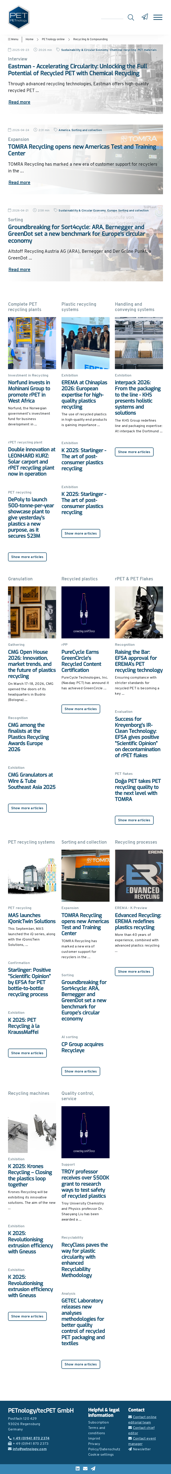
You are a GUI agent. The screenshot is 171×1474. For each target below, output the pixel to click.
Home (29, 39)
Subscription (98, 1422)
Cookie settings (101, 1455)
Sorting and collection (86, 130)
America (64, 130)
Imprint (94, 1439)
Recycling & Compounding (90, 39)
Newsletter (139, 1449)
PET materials (147, 50)
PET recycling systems (31, 842)
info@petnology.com (27, 1449)
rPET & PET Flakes (134, 579)
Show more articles (27, 557)
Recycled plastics (79, 579)
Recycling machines (28, 1093)
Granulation (20, 579)
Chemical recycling (123, 50)
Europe (112, 210)
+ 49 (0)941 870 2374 (28, 1438)
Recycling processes (136, 842)
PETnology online (53, 39)
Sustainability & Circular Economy (84, 50)
